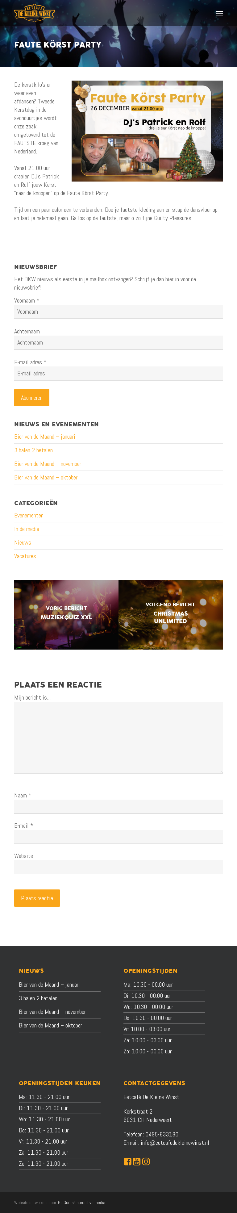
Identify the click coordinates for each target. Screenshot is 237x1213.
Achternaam (27, 331)
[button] (219, 13)
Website (23, 856)
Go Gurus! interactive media (81, 1202)
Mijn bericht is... (32, 697)
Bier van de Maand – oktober (45, 477)
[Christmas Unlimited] (170, 615)
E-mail (23, 826)
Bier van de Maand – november (47, 464)
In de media (26, 529)
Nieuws (22, 542)
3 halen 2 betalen (33, 450)
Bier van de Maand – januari (44, 437)
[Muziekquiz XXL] (66, 615)
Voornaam (27, 300)
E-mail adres (30, 362)
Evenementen (29, 515)
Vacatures (25, 556)
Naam (22, 795)
